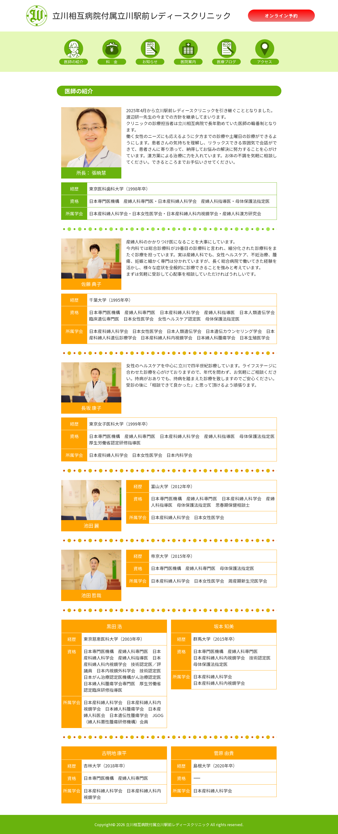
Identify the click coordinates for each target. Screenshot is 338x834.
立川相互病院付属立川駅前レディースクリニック (141, 16)
